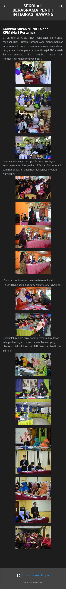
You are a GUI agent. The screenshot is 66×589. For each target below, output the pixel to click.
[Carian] (61, 7)
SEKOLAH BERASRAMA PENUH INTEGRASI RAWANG (33, 10)
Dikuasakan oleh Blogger (33, 575)
